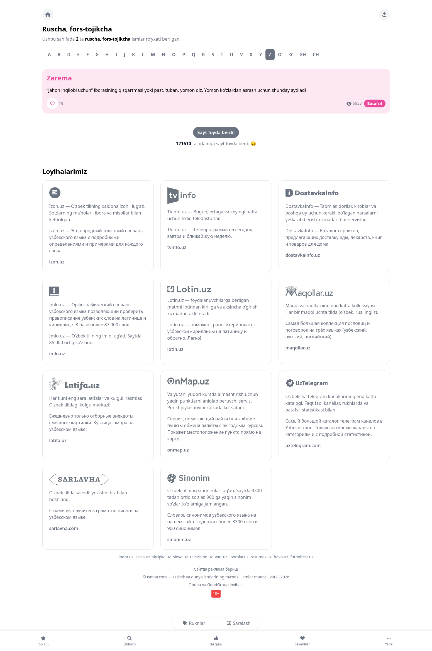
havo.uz (281, 556)
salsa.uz (143, 556)
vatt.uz (221, 556)
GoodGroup (218, 584)
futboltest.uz (301, 556)
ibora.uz (126, 556)
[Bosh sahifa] (47, 14)
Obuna (195, 584)
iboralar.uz (239, 556)
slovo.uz (180, 556)
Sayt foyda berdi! (216, 132)
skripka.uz (161, 556)
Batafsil (374, 103)
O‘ (280, 54)
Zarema (59, 77)
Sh (303, 54)
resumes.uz (261, 556)
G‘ (291, 54)
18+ (216, 593)
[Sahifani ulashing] (384, 14)
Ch (316, 54)
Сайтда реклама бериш (216, 569)
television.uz (201, 556)
